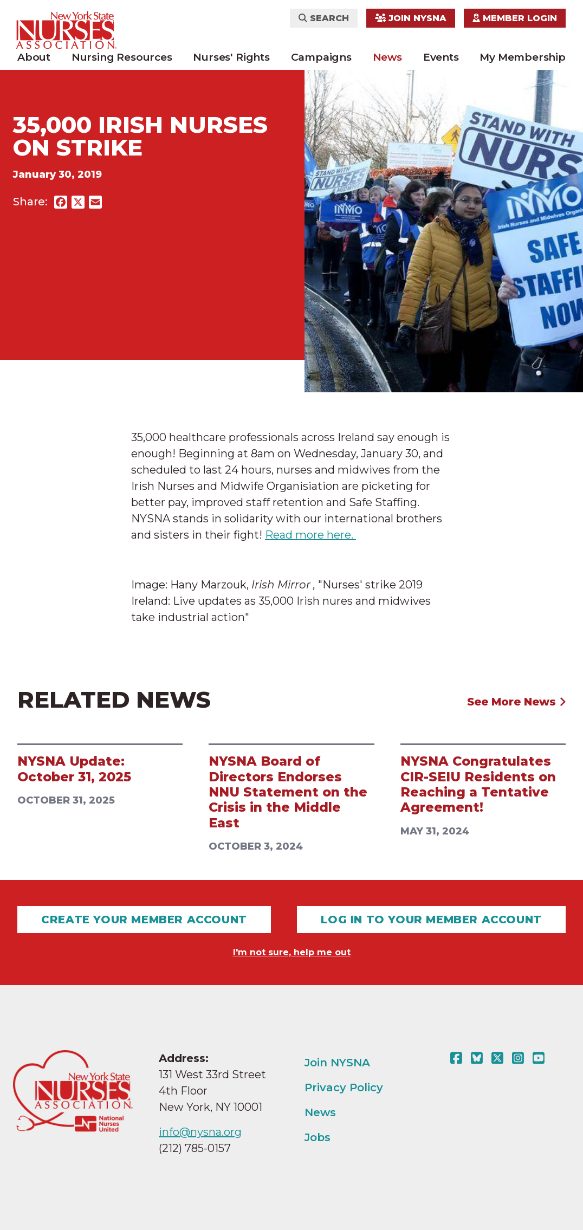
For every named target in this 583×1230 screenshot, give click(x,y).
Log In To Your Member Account (431, 919)
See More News (516, 701)
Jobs (318, 1137)
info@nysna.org (200, 1131)
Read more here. (310, 534)
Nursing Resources (122, 57)
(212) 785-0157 (195, 1148)
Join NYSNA (410, 18)
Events (441, 57)
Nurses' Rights (231, 57)
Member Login (514, 18)
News (387, 57)
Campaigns (321, 57)
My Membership (523, 57)
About (33, 57)
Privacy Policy (344, 1087)
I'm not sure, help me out (292, 952)
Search (324, 18)
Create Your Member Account (144, 919)
